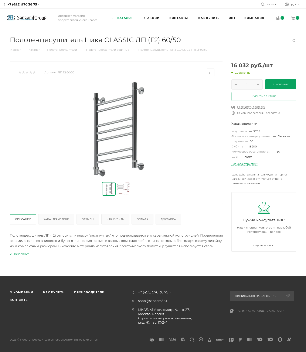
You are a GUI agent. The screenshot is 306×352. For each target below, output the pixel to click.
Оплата (142, 219)
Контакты (19, 300)
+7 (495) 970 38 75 (22, 4)
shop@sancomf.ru (152, 301)
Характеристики (56, 219)
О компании (21, 292)
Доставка (168, 219)
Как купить (115, 219)
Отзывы (88, 219)
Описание (23, 219)
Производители (89, 292)
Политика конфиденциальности (261, 311)
